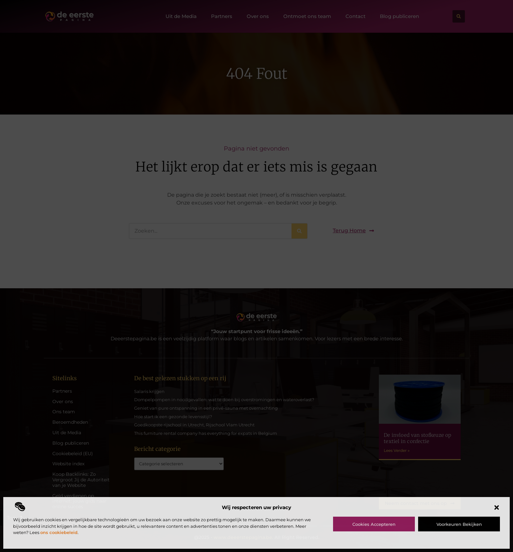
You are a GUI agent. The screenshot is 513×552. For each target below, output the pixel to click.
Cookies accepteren (374, 524)
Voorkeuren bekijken (459, 524)
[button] (496, 507)
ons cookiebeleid (59, 532)
